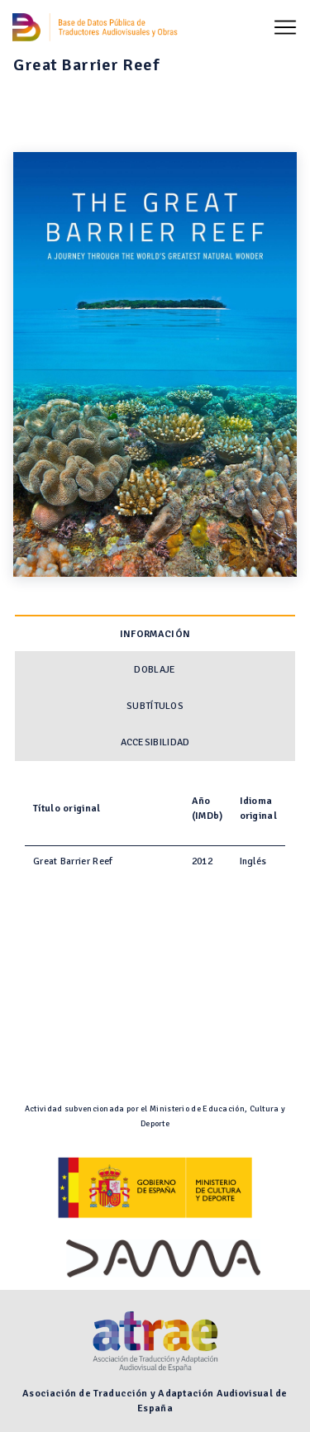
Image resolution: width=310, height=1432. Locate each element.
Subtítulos (155, 706)
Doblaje (154, 670)
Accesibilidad (155, 742)
